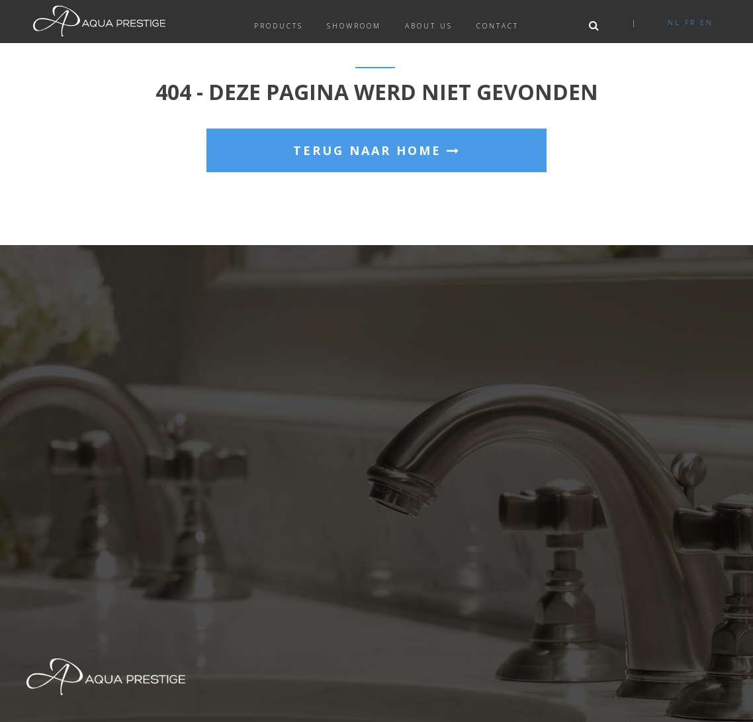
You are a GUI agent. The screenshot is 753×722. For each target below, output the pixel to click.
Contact (497, 25)
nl (674, 22)
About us (429, 25)
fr (690, 22)
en (706, 22)
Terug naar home (377, 150)
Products (278, 25)
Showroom (354, 25)
